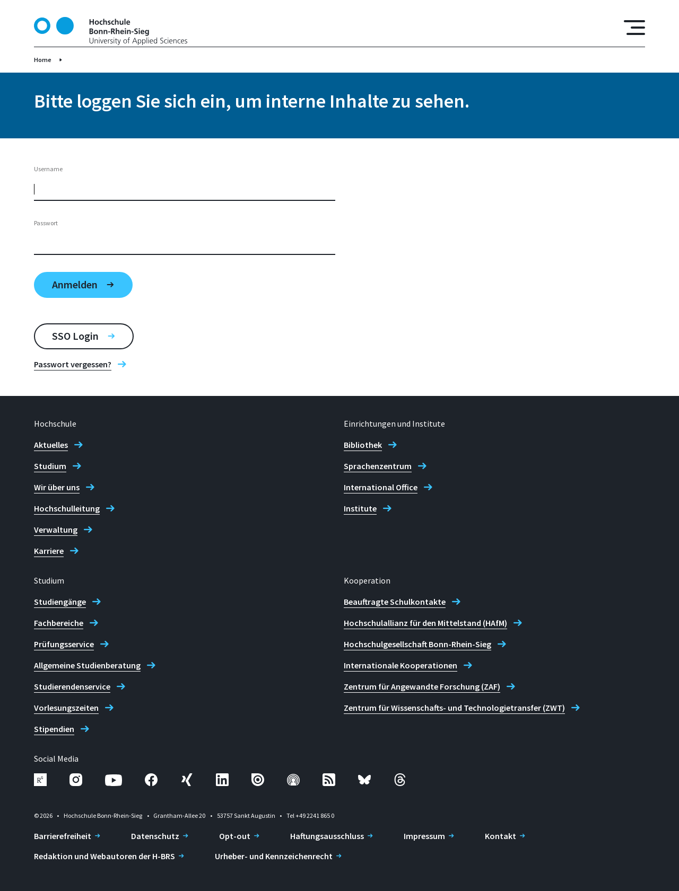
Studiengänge (60, 601)
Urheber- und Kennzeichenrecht (274, 856)
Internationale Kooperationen (400, 665)
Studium (50, 466)
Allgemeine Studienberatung (87, 665)
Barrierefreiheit (62, 836)
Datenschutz (155, 836)
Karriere (49, 550)
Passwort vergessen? (72, 364)
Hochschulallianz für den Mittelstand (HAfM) (425, 622)
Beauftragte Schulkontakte (395, 601)
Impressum (424, 836)
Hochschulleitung (67, 508)
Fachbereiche (58, 622)
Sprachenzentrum (378, 466)
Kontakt (500, 836)
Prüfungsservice (64, 644)
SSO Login (75, 335)
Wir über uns (57, 487)
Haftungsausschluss (327, 836)
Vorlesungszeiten (66, 707)
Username (48, 169)
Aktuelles (51, 444)
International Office (380, 487)
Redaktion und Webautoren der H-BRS (104, 856)
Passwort (46, 223)
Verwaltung (55, 529)
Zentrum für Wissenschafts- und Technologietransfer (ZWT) (454, 707)
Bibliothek (363, 444)
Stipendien (54, 729)
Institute (360, 508)
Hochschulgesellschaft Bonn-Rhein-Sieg (417, 644)
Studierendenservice (72, 686)
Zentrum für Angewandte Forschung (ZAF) (422, 686)
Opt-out (234, 836)
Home (42, 60)
